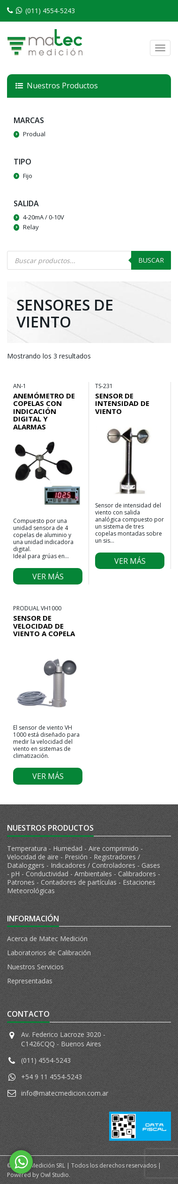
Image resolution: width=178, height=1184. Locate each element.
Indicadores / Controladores (94, 865)
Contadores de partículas (80, 882)
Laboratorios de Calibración (49, 952)
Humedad (68, 848)
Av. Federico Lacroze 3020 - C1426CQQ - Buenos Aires (63, 1039)
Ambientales (94, 873)
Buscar (151, 260)
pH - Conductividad (40, 873)
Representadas (29, 980)
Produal (34, 134)
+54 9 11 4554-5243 (51, 1076)
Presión (77, 856)
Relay (31, 227)
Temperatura (28, 848)
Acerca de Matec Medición (47, 938)
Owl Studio (54, 1175)
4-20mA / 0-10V (43, 217)
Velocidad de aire (33, 856)
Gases (150, 865)
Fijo (27, 175)
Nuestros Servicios (35, 966)
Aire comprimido (115, 848)
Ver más (48, 576)
